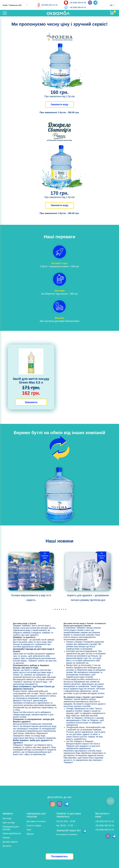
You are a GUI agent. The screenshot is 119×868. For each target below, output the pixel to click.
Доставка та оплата (36, 821)
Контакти (7, 846)
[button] (53, 609)
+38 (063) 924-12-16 (49, 5)
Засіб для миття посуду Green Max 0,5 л (31, 380)
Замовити (31, 402)
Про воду (7, 818)
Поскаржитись (59, 856)
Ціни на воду (9, 822)
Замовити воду (59, 104)
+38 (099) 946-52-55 (77, 3)
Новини (6, 838)
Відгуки (30, 834)
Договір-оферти (10, 842)
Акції (29, 830)
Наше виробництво (12, 833)
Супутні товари (34, 825)
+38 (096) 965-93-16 (77, 7)
